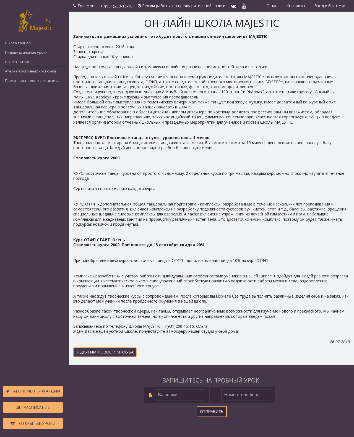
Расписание (33, 407)
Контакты (296, 5)
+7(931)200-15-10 (116, 6)
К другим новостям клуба (105, 352)
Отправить (211, 411)
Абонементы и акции (33, 391)
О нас (272, 5)
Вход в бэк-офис (330, 5)
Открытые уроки (33, 423)
